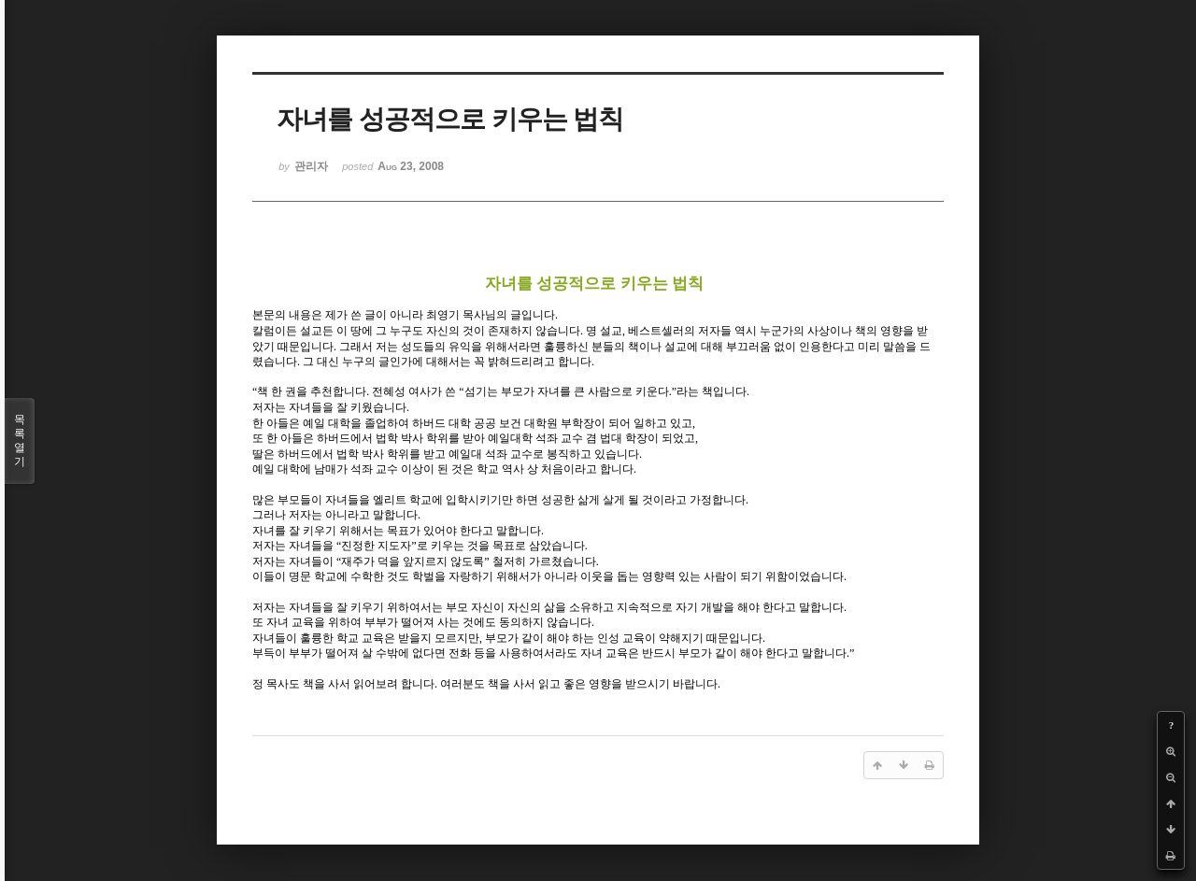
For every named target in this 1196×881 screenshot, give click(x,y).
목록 (19, 441)
